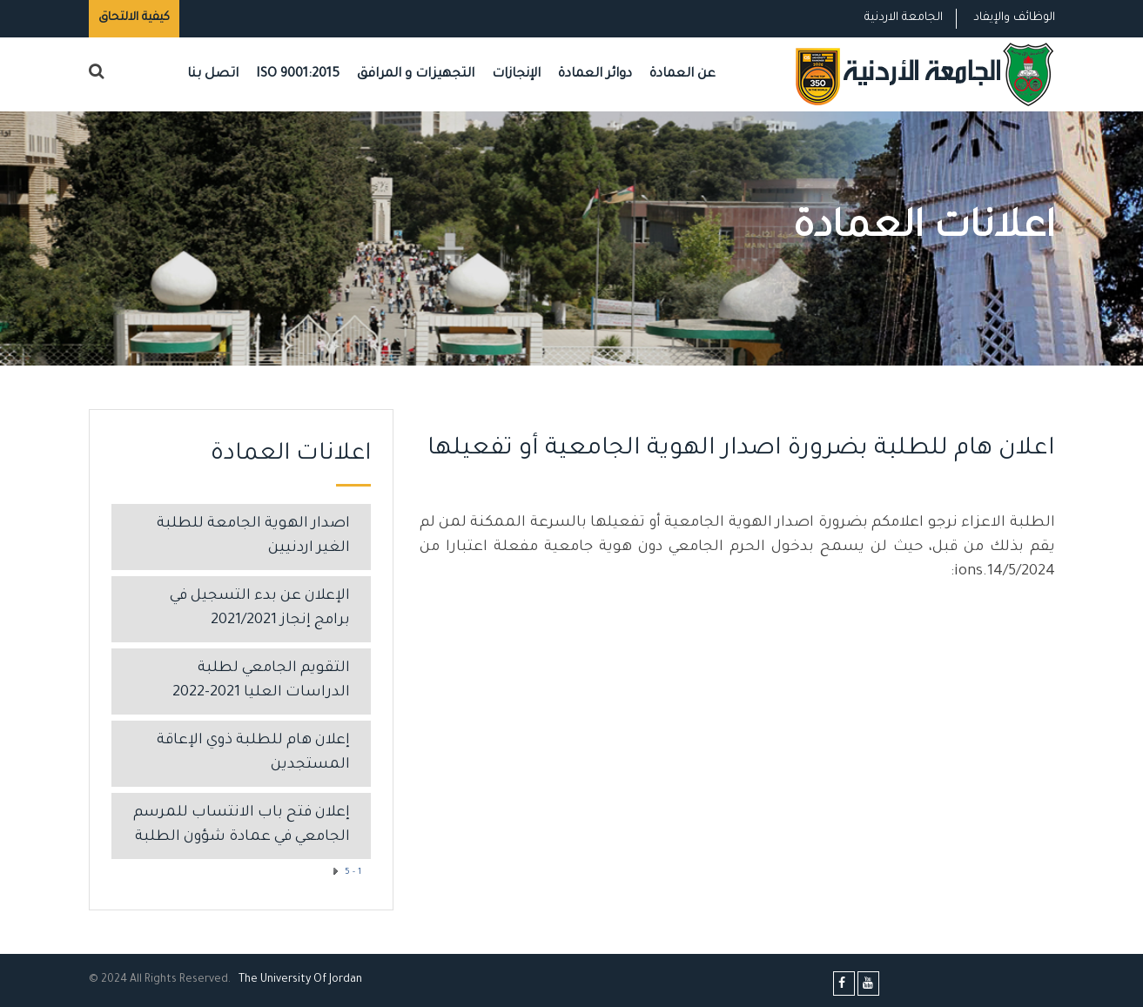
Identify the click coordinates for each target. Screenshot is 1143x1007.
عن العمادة (682, 74)
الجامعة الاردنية (903, 17)
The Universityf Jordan (300, 980)
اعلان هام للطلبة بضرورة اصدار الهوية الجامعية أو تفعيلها (741, 450)
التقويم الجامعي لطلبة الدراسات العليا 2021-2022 (261, 681)
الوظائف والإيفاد (1014, 17)
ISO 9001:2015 (298, 74)
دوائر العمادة (595, 74)
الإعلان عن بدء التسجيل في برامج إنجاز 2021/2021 (260, 608)
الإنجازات (516, 74)
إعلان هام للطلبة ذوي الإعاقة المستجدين (253, 753)
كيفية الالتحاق (134, 17)
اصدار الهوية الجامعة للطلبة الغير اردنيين (253, 536)
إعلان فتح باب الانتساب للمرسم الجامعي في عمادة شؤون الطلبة (241, 825)
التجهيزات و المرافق (415, 74)
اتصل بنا (213, 74)
